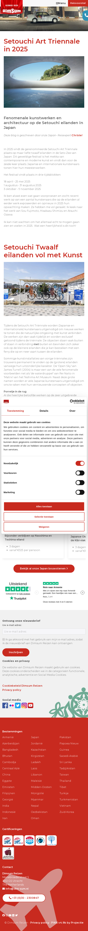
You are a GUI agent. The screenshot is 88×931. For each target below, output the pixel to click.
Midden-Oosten (41, 787)
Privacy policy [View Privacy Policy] (39, 922)
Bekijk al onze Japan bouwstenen (44, 568)
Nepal (35, 805)
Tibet (63, 787)
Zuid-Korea (67, 812)
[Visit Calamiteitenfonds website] (41, 839)
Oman (35, 818)
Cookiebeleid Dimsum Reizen (22, 685)
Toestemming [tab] (15, 410)
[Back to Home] (11, 7)
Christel (77, 135)
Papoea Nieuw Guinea (69, 746)
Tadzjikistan (67, 768)
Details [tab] (44, 410)
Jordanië (37, 743)
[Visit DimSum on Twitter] (16, 915)
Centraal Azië (11, 768)
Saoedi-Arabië (69, 755)
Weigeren (44, 527)
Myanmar (37, 799)
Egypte (7, 780)
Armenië (8, 737)
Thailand (65, 780)
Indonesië (8, 812)
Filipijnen (8, 793)
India (5, 805)
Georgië (7, 799)
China (6, 774)
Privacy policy (11, 689)
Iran (5, 818)
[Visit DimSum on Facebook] (5, 705)
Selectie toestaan (44, 516)
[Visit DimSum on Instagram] (7, 915)
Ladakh (36, 762)
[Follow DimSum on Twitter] (18, 705)
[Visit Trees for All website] (51, 839)
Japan (35, 737)
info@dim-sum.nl (15, 888)
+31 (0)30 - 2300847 (24, 897)
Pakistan (65, 737)
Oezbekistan (39, 812)
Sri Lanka (66, 762)
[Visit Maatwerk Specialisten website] (8, 852)
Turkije (64, 793)
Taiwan (64, 774)
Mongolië (37, 793)
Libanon (36, 774)
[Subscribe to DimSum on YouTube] (30, 705)
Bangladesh (10, 749)
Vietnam (65, 805)
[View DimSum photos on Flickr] (12, 705)
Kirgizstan (37, 755)
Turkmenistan (69, 799)
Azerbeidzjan (10, 743)
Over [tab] (72, 410)
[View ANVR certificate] (29, 839)
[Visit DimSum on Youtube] (10, 915)
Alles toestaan (44, 506)
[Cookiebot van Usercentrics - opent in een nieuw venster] (70, 401)
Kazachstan (38, 749)
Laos (34, 768)
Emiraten (8, 787)
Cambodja (9, 762)
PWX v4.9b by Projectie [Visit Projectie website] (67, 922)
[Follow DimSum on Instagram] (24, 705)
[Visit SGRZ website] (19, 839)
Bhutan (7, 755)
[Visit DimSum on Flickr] (13, 915)
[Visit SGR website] (7, 839)
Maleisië (36, 780)
